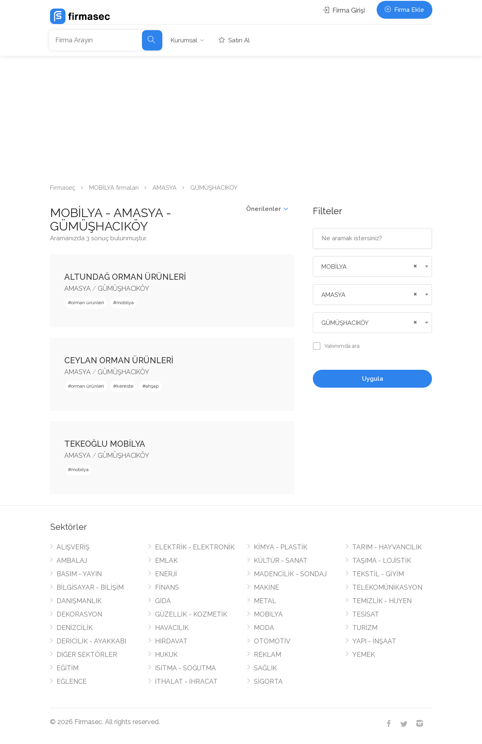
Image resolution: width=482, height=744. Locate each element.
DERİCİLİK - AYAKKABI (91, 641)
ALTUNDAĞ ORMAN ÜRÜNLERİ (125, 277)
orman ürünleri (87, 302)
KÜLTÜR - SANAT (281, 560)
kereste (124, 386)
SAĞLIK (265, 668)
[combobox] (372, 266)
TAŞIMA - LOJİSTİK (381, 560)
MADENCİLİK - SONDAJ (290, 574)
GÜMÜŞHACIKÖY (123, 288)
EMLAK (166, 560)
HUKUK (166, 654)
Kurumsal (184, 40)
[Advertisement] (241, 117)
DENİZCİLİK (75, 628)
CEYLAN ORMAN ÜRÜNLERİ (118, 360)
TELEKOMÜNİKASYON (387, 587)
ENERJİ (166, 574)
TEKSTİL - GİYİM (378, 574)
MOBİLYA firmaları (114, 187)
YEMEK (363, 654)
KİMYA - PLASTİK (281, 547)
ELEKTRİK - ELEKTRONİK (195, 547)
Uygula (372, 378)
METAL (265, 601)
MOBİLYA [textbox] (334, 266)
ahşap (152, 386)
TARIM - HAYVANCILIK (387, 547)
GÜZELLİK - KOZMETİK (191, 614)
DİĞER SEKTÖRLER (87, 654)
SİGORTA (268, 681)
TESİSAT (365, 614)
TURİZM (364, 628)
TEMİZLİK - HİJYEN (382, 601)
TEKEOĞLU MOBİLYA (104, 444)
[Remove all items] (414, 265)
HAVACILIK (172, 628)
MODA (264, 628)
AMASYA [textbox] (333, 294)
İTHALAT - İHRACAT (186, 681)
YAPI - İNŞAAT (374, 641)
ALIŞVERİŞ (73, 547)
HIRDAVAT (171, 641)
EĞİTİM (68, 668)
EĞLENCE (72, 681)
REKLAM (267, 654)
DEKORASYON (79, 614)
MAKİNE (266, 587)
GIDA (163, 601)
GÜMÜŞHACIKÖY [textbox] (345, 323)
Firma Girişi (344, 10)
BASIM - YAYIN (79, 574)
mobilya (125, 302)
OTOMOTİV (272, 641)
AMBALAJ (72, 560)
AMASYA (165, 187)
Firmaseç (62, 187)
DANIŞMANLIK (79, 601)
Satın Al (234, 40)
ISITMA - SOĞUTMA (185, 668)
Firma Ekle (404, 9)
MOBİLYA (268, 614)
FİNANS (167, 587)
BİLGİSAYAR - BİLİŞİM (90, 587)
